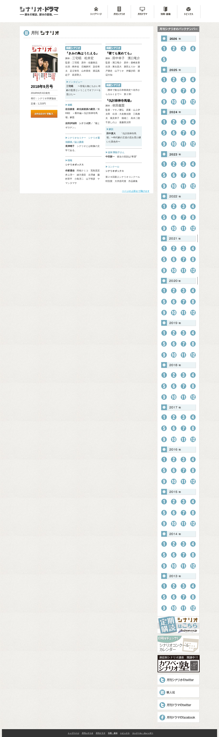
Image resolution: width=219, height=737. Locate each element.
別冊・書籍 (113, 733)
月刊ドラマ (100, 733)
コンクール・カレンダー (142, 733)
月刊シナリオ (87, 733)
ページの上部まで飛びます (136, 191)
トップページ (73, 733)
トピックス (125, 733)
